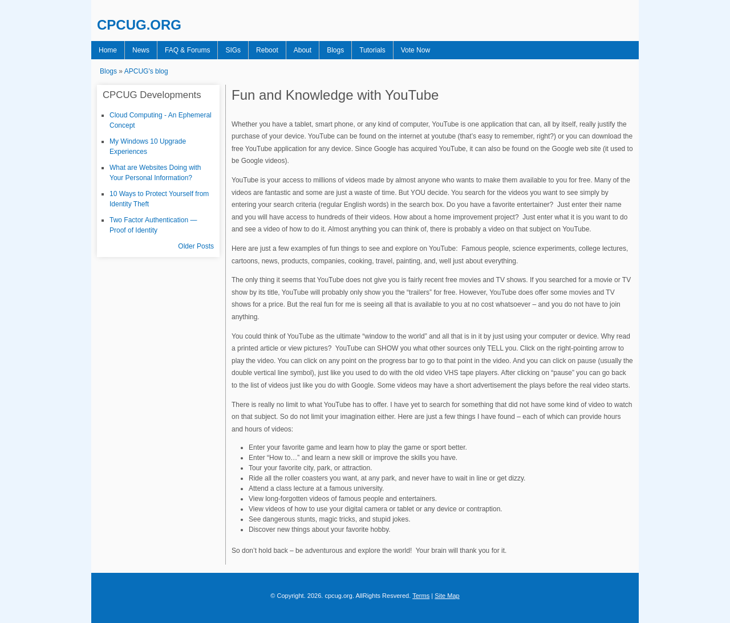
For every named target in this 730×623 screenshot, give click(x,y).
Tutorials (372, 50)
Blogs (335, 50)
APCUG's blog (146, 71)
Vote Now (415, 50)
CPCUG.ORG (139, 24)
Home (108, 50)
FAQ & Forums (187, 50)
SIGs (233, 50)
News (140, 50)
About (302, 50)
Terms (420, 595)
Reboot (267, 50)
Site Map (447, 595)
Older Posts (196, 246)
